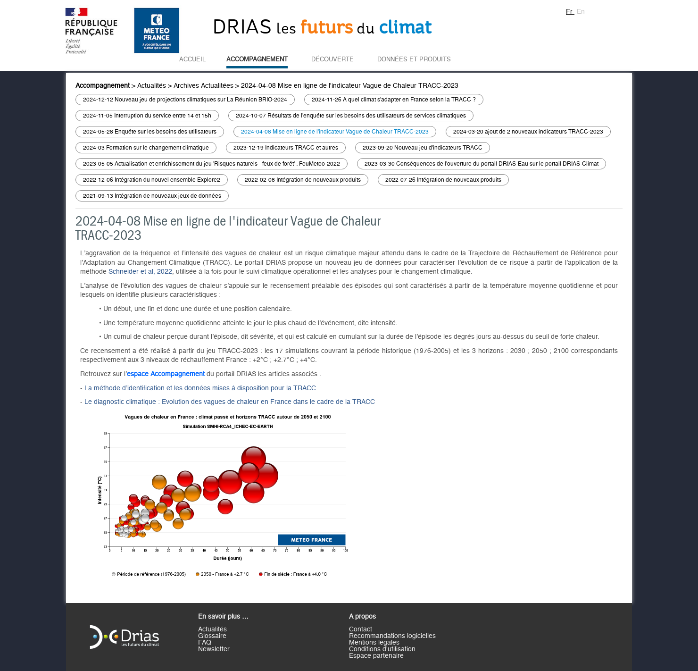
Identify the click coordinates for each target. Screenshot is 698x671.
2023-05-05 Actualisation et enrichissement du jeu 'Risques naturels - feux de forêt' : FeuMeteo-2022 (211, 164)
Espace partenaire (376, 656)
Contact (360, 629)
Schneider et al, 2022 (140, 271)
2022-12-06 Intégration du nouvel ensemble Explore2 (151, 180)
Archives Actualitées (203, 86)
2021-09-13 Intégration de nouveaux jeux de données (152, 196)
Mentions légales (374, 642)
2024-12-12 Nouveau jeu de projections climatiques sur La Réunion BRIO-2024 (185, 99)
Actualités (151, 86)
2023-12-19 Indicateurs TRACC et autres (285, 148)
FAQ (204, 642)
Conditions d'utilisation (382, 649)
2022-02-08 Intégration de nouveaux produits (303, 180)
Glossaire (212, 636)
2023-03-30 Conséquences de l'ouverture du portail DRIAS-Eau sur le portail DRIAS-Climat (481, 164)
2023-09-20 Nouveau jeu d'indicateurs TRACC (422, 148)
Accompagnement (257, 59)
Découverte (332, 59)
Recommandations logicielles (392, 636)
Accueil (192, 59)
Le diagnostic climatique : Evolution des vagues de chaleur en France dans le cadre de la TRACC (229, 402)
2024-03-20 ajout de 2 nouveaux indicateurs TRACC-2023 (528, 131)
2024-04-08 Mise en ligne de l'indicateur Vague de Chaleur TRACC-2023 (349, 86)
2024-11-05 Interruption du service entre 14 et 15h (147, 115)
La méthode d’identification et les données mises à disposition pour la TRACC (200, 388)
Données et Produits (414, 59)
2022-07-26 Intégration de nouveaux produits (443, 180)
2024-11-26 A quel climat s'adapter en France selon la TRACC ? (394, 99)
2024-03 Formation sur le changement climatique (146, 148)
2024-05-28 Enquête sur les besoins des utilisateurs (149, 131)
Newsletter (214, 649)
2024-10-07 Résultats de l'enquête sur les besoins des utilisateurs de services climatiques (351, 115)
